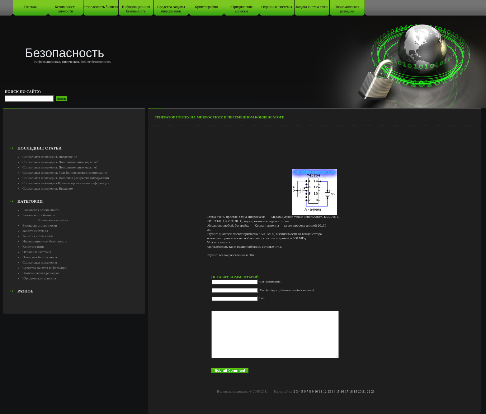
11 (320, 391)
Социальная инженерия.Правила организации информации (65, 183)
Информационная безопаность (136, 9)
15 (338, 391)
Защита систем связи (311, 7)
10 (316, 391)
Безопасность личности (65, 9)
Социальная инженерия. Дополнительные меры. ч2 (60, 162)
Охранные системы (276, 7)
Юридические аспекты (241, 9)
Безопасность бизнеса (100, 7)
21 (364, 391)
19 (355, 391)
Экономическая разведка (347, 9)
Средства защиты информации (171, 9)
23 (373, 391)
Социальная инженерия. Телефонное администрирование (64, 172)
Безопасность (64, 53)
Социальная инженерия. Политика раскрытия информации (65, 178)
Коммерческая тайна (53, 220)
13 (329, 391)
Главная (30, 7)
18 (351, 391)
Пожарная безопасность (40, 257)
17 (346, 391)
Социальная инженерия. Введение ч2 (49, 157)
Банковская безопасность (40, 210)
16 (342, 391)
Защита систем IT (35, 230)
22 (368, 391)
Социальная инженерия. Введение (47, 188)
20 (359, 391)
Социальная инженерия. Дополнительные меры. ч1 (60, 167)
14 (333, 391)
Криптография (206, 7)
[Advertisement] (74, 129)
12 (325, 391)
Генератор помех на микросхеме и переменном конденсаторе (219, 117)
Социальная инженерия (39, 262)
